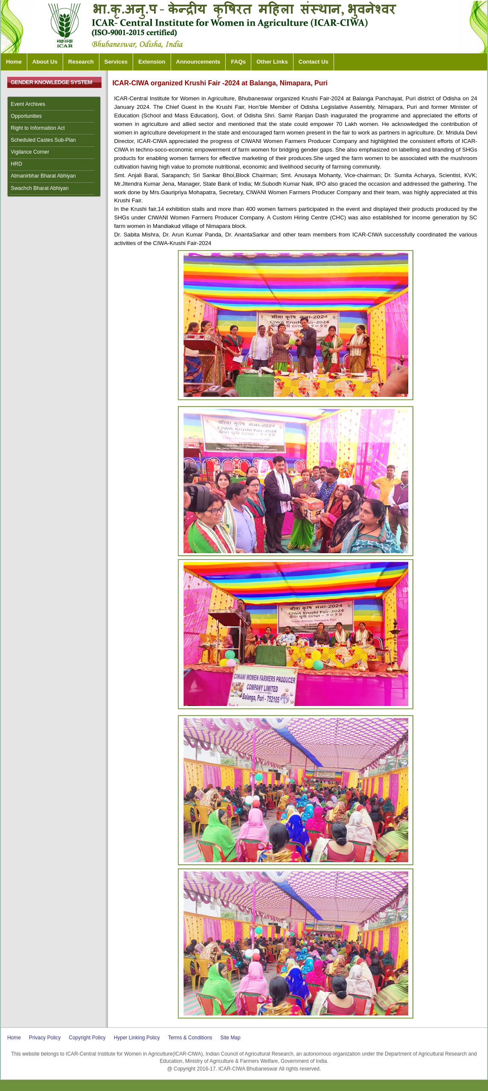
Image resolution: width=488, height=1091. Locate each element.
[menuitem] (54, 105)
